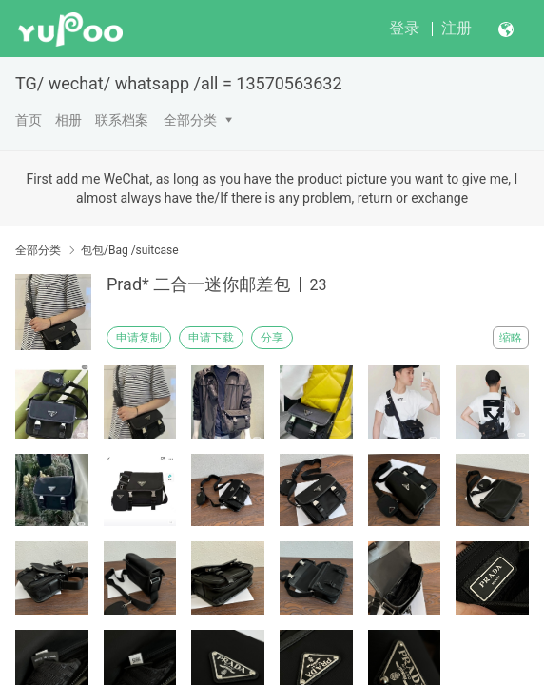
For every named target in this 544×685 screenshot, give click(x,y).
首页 (28, 119)
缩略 (510, 337)
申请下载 (211, 337)
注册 (456, 28)
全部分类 (190, 119)
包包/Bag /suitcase (130, 250)
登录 (404, 28)
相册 (68, 119)
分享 (272, 337)
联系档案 (121, 119)
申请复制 (139, 337)
